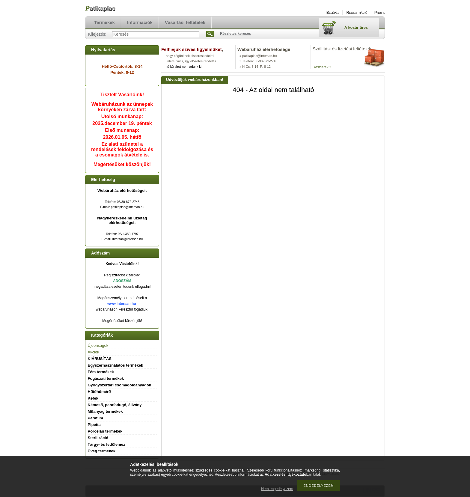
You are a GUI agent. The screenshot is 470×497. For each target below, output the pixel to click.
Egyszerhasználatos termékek (115, 365)
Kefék (93, 398)
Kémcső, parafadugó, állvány (115, 405)
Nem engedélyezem (277, 489)
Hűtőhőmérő (99, 391)
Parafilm (95, 418)
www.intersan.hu (121, 304)
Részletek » (322, 67)
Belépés (333, 12)
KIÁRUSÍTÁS (100, 358)
